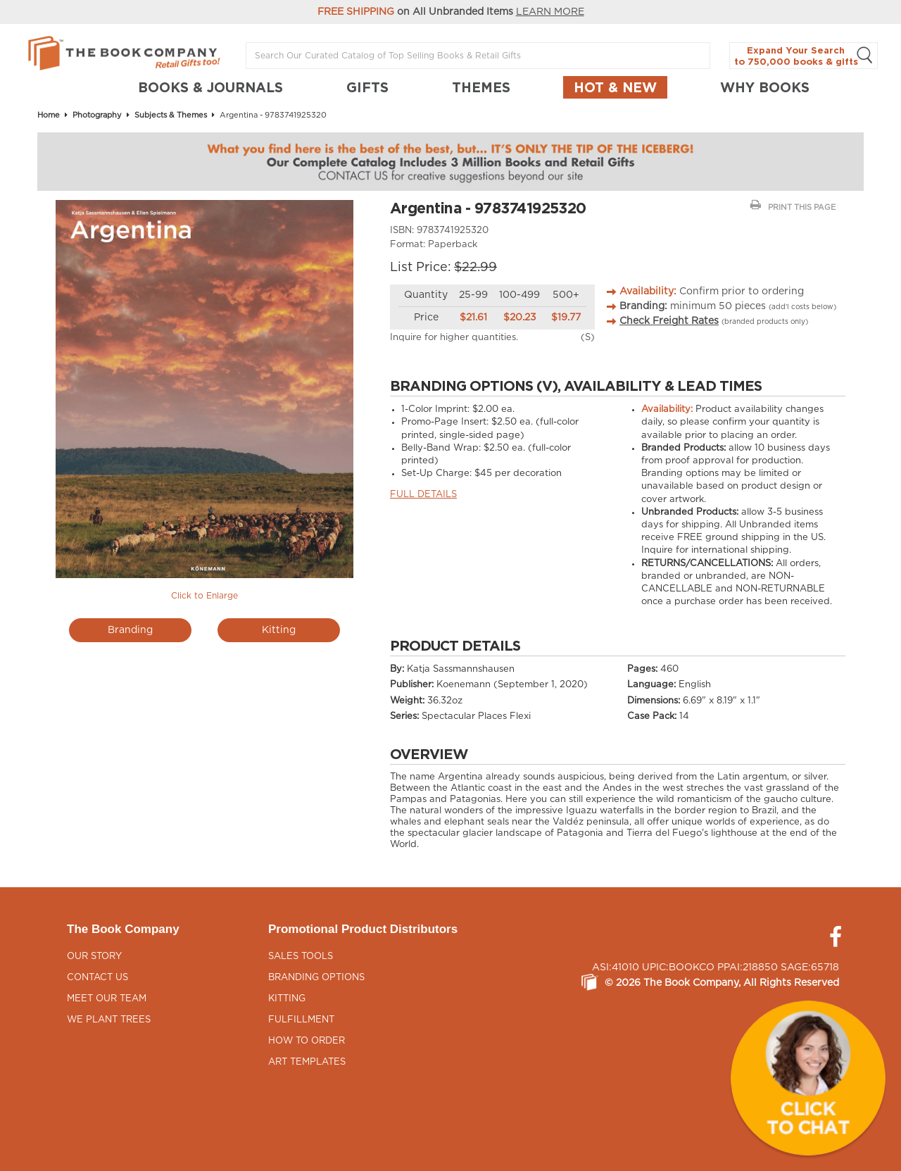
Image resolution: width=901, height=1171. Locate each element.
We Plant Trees (109, 1020)
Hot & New (615, 87)
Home (48, 115)
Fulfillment (301, 1020)
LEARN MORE (550, 12)
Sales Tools (300, 956)
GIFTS (367, 87)
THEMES (481, 87)
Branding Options (316, 977)
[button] (808, 1078)
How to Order (306, 1041)
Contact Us (97, 977)
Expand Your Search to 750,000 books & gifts (803, 56)
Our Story (94, 956)
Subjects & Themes (170, 115)
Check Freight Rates (669, 321)
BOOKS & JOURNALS (210, 87)
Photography (97, 115)
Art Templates (307, 1062)
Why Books (764, 87)
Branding (130, 630)
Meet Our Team (106, 998)
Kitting (279, 630)
